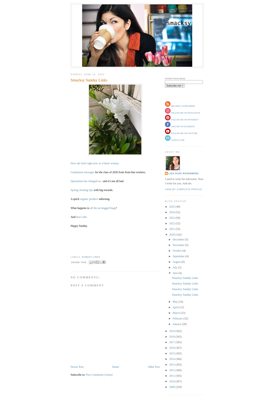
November (179, 245)
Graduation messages (82, 172)
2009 (172, 386)
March (177, 312)
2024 (172, 212)
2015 (172, 353)
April (176, 307)
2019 (172, 331)
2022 (172, 223)
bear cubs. (82, 216)
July (175, 267)
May (175, 301)
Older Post (154, 366)
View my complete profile (183, 189)
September (179, 256)
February (178, 318)
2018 (172, 336)
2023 (172, 217)
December (179, 239)
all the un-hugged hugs (103, 208)
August (177, 261)
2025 (172, 206)
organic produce (89, 198)
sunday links (91, 257)
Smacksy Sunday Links (89, 80)
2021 (172, 229)
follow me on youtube (184, 133)
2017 (172, 342)
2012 (172, 370)
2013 (172, 364)
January (177, 324)
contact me (178, 140)
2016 (172, 347)
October (177, 250)
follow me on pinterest (185, 119)
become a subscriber (183, 106)
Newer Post (77, 366)
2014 (172, 359)
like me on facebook (183, 126)
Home (115, 366)
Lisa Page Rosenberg (183, 173)
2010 (172, 381)
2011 (172, 375)
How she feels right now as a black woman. (95, 163)
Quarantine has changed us (86, 181)
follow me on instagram (185, 113)
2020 (172, 234)
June (175, 273)
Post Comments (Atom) (99, 374)
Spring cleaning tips (82, 190)
